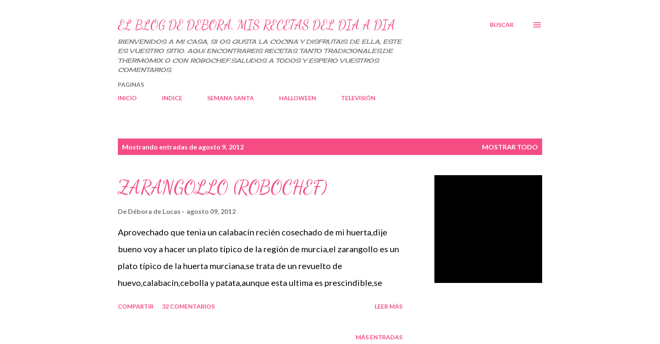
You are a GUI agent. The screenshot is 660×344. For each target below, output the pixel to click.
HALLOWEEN (297, 97)
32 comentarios (188, 306)
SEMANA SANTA (230, 97)
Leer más (388, 306)
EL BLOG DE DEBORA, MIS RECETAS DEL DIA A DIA (256, 24)
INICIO (127, 97)
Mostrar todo (510, 147)
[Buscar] (502, 25)
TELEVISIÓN (358, 97)
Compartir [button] (136, 306)
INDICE (172, 97)
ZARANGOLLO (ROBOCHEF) (222, 187)
